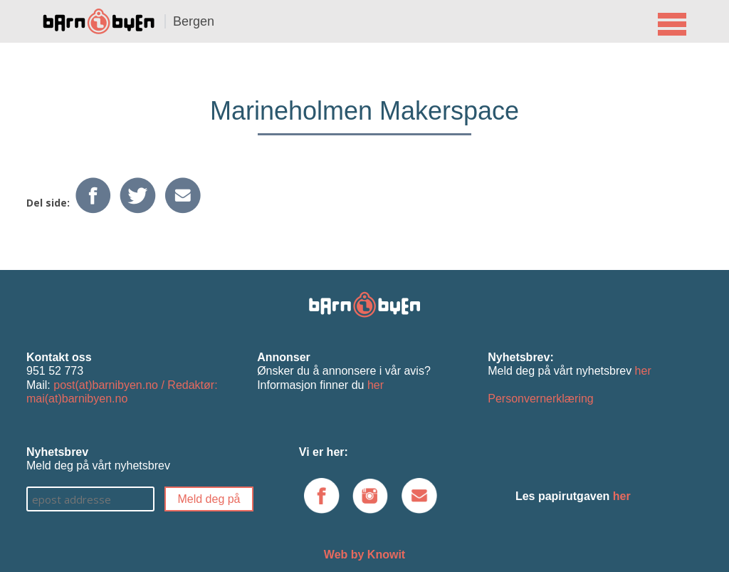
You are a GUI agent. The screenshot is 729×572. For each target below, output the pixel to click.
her (375, 385)
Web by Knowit (364, 554)
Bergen (193, 21)
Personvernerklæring (541, 398)
